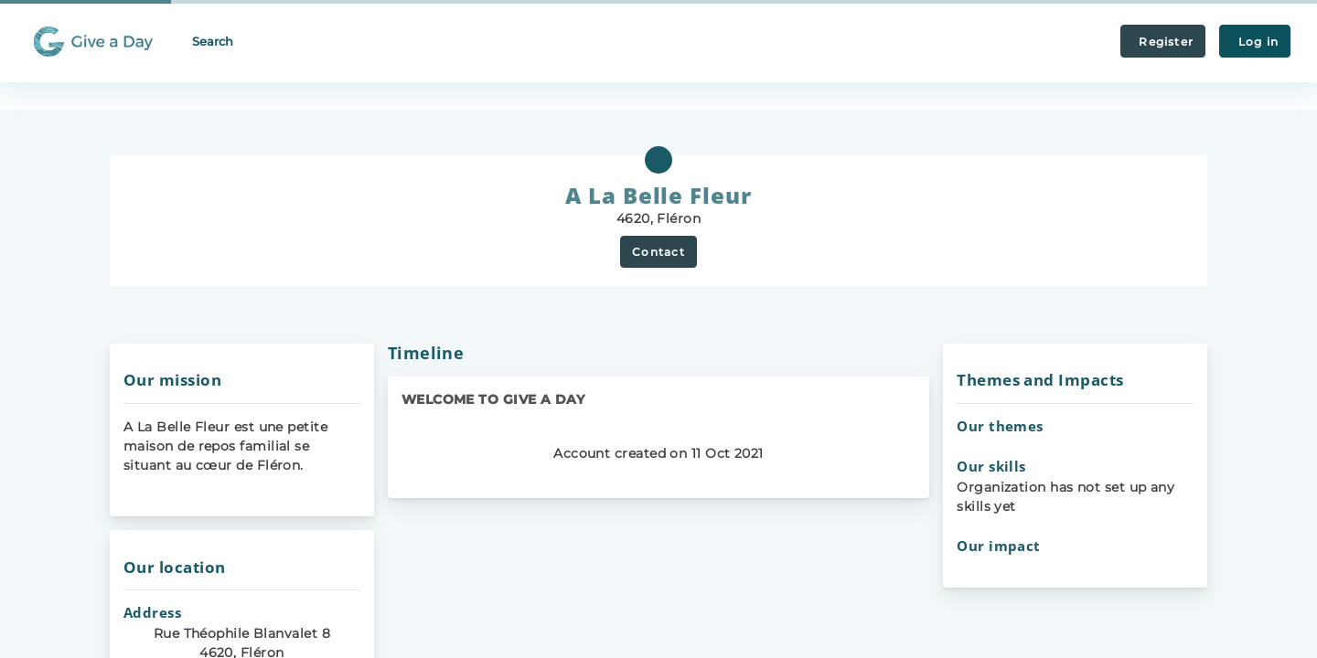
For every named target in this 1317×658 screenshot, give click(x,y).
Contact (658, 252)
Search (212, 41)
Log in (1255, 41)
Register (1163, 41)
